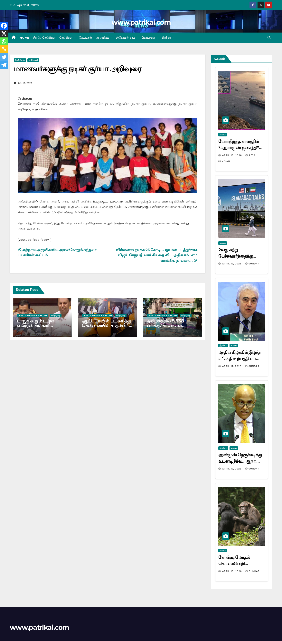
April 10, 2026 (232, 571)
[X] (4, 33)
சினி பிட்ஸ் (20, 60)
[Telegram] (4, 65)
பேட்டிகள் (85, 37)
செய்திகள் (66, 37)
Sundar (252, 263)
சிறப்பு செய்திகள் (44, 37)
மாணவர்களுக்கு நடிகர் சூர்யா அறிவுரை (77, 68)
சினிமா (167, 37)
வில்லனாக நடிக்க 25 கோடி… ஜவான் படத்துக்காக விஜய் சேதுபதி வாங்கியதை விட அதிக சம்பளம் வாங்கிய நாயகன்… (156, 255)
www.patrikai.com (141, 22)
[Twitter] (4, 57)
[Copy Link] (4, 49)
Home (24, 37)
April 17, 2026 (232, 263)
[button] (269, 37)
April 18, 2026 (232, 155)
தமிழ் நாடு (33, 60)
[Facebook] (4, 26)
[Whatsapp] (4, 41)
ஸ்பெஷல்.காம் (126, 37)
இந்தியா (223, 345)
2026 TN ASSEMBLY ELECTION (32, 315)
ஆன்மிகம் (103, 37)
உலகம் (223, 134)
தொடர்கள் (149, 37)
